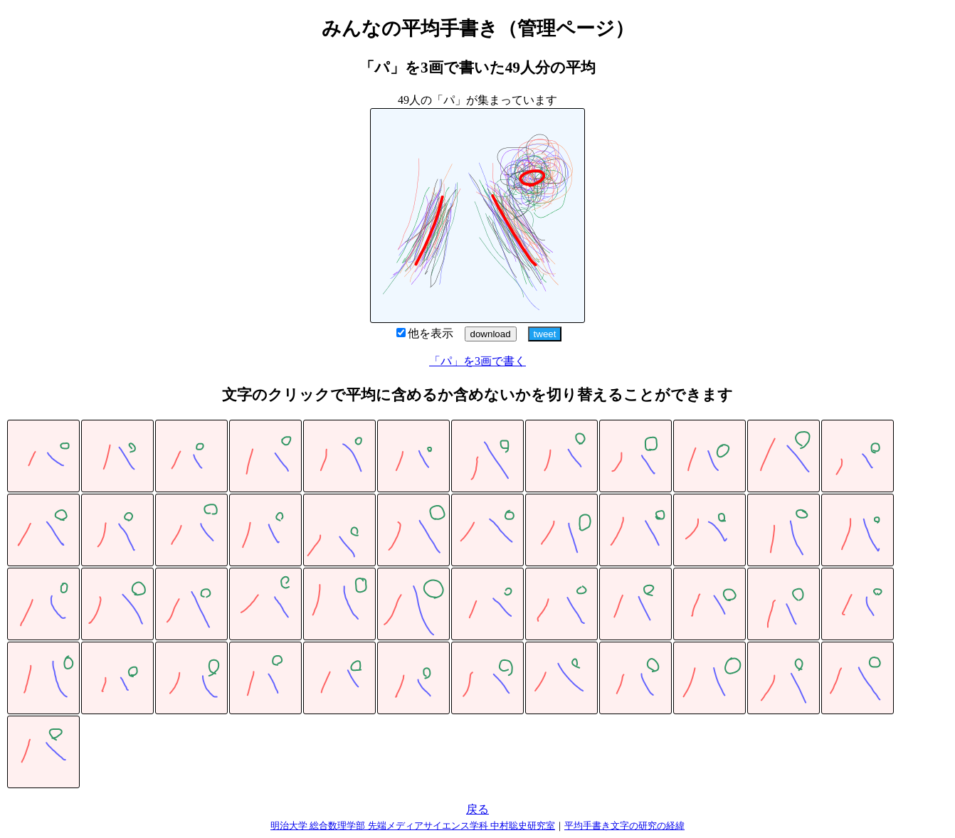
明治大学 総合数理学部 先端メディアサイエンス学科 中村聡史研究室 (412, 825)
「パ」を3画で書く (477, 361)
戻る (477, 809)
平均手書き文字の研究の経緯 (624, 825)
